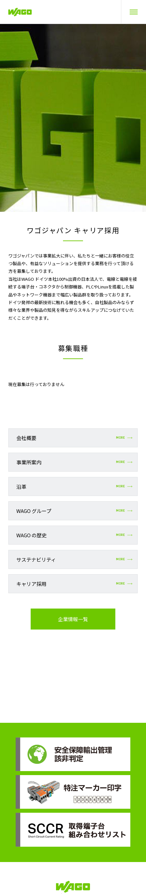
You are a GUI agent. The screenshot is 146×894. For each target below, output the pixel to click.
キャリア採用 (74, 583)
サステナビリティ (74, 559)
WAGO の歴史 (74, 535)
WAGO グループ (74, 510)
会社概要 (74, 437)
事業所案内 (74, 462)
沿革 (74, 486)
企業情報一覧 (73, 619)
